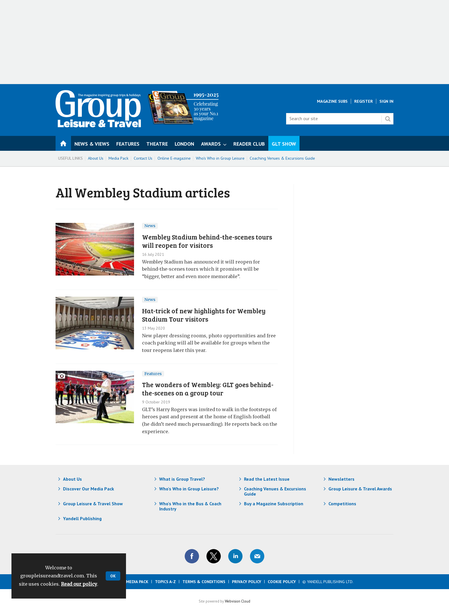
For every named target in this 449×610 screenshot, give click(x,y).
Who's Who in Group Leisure (220, 158)
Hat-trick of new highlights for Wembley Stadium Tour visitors (203, 314)
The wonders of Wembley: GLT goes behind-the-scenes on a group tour (207, 388)
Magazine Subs (332, 101)
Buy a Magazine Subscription (273, 503)
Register (363, 101)
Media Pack (119, 158)
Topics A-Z (165, 581)
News (149, 225)
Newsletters (341, 479)
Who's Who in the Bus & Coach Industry (190, 506)
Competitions (342, 503)
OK (113, 576)
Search (387, 118)
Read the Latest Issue (267, 479)
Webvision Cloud (237, 601)
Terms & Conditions (203, 581)
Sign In (386, 101)
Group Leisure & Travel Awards (360, 489)
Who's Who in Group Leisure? (189, 489)
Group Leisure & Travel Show (93, 503)
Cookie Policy (282, 581)
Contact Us (143, 158)
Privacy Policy (246, 581)
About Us (95, 158)
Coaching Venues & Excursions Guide (282, 158)
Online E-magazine (174, 158)
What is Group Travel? (182, 479)
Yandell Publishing (82, 518)
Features (153, 373)
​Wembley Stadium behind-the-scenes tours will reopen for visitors (207, 240)
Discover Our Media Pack (88, 489)
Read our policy (79, 584)
